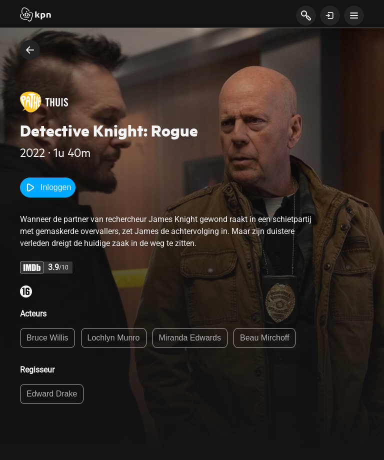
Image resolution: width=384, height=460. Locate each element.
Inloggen (47, 187)
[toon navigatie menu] (354, 16)
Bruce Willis (47, 338)
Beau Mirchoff (264, 338)
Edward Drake (51, 394)
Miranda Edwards (190, 338)
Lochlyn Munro (114, 338)
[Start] (35, 16)
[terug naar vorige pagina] (30, 50)
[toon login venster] (330, 16)
